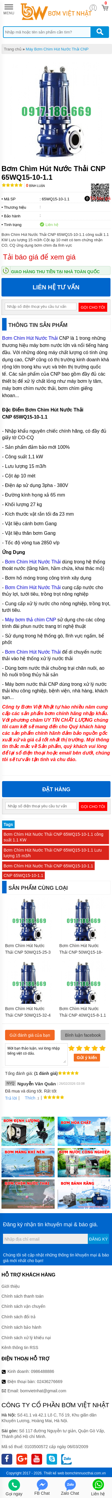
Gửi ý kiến (87, 1057)
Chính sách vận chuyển (23, 1306)
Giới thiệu (10, 1286)
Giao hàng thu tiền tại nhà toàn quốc (55, 271)
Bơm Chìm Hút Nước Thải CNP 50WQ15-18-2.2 (81, 952)
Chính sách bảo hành (21, 1327)
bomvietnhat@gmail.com (43, 1390)
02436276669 (49, 1381)
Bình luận (35, 186)
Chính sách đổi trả (18, 1316)
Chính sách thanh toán (22, 1296)
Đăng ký (98, 1239)
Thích (28, 1098)
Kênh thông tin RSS (19, 1347)
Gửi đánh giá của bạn (30, 1035)
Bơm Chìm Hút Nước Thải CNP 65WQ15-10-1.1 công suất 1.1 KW (53, 837)
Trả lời (11, 1098)
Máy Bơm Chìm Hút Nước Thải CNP (57, 49)
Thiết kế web (54, 1473)
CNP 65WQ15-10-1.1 (23, 875)
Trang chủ (13, 49)
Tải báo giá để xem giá (39, 257)
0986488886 (42, 1371)
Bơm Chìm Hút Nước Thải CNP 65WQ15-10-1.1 (48, 866)
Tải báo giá (98, 198)
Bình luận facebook (83, 1035)
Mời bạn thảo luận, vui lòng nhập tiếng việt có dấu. (36, 1054)
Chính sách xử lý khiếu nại (26, 1337)
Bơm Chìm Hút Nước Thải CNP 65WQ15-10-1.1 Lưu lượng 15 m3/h (53, 853)
